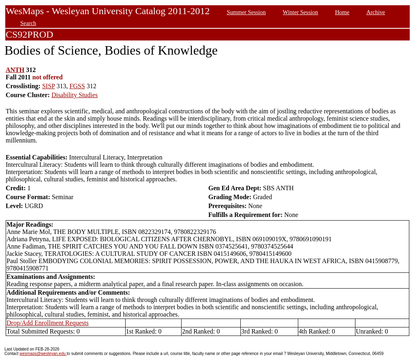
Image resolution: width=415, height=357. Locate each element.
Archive (375, 12)
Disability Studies (74, 94)
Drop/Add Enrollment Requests (47, 322)
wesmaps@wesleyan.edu (42, 353)
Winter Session (300, 12)
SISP (48, 86)
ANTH (15, 69)
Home (342, 12)
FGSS (77, 86)
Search (28, 23)
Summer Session (246, 12)
